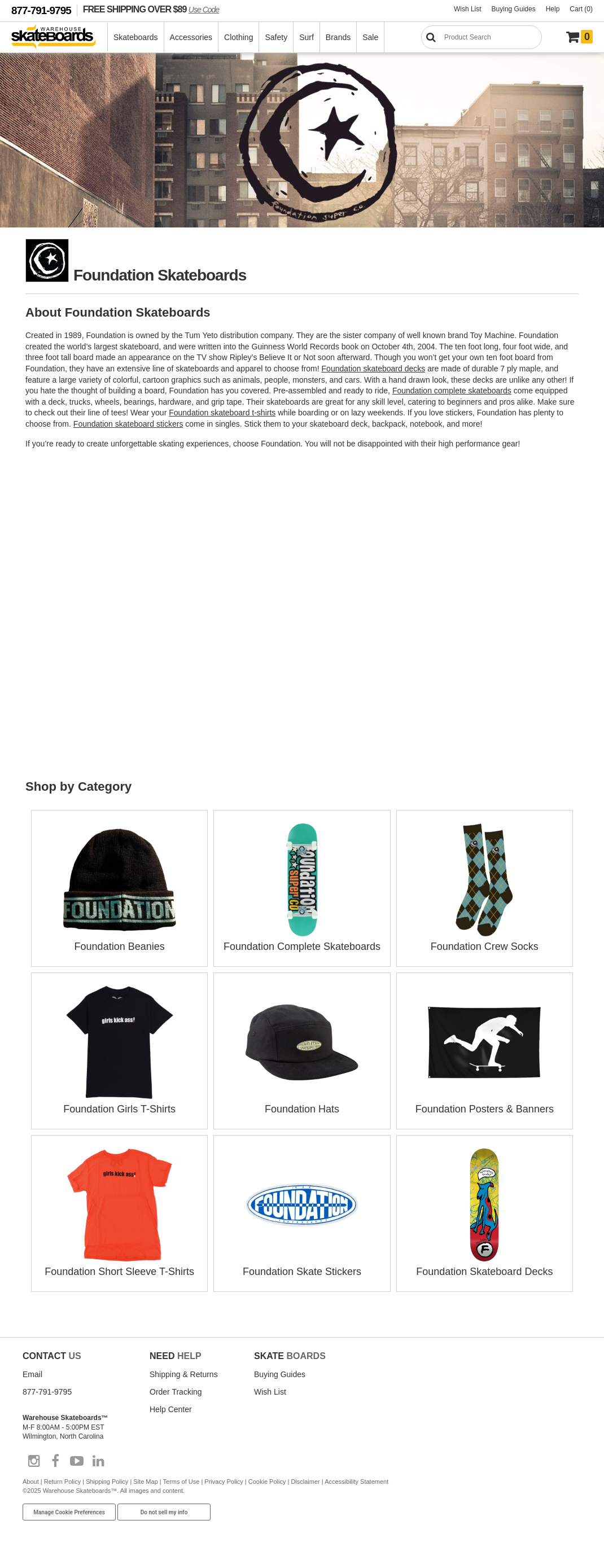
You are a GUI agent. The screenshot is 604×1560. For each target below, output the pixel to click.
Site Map (145, 1481)
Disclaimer (305, 1481)
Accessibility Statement (356, 1481)
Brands (338, 37)
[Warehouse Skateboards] (59, 37)
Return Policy (62, 1481)
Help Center (171, 1409)
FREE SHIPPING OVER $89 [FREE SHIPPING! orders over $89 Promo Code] (151, 9)
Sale (370, 37)
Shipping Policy (107, 1481)
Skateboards (135, 37)
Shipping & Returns (184, 1374)
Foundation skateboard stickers (128, 423)
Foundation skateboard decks (374, 368)
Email (32, 1374)
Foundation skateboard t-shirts (222, 412)
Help (553, 9)
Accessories (191, 37)
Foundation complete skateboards (451, 390)
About (31, 1481)
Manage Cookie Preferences (69, 1512)
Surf (306, 37)
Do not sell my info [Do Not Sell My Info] (164, 1512)
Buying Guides (514, 9)
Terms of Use (181, 1481)
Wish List (468, 9)
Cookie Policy (267, 1481)
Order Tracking (176, 1391)
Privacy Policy (223, 1481)
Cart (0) (581, 9)
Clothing (238, 37)
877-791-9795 (41, 10)
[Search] (481, 37)
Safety (276, 37)
